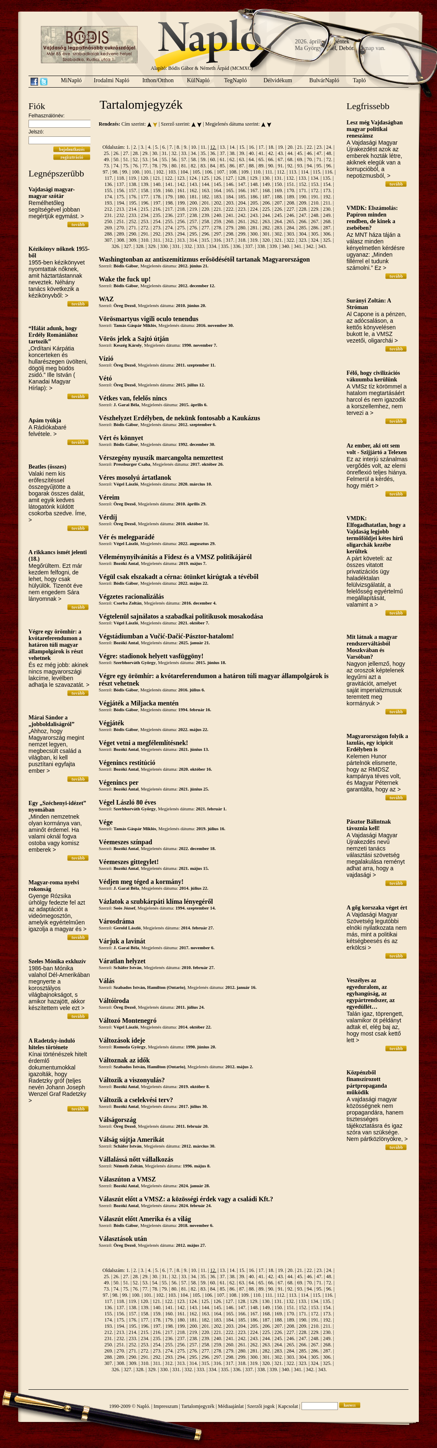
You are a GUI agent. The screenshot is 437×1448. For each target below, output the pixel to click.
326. (116, 246)
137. (120, 184)
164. (218, 190)
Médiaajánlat (231, 1406)
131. (278, 178)
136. (108, 184)
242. (242, 215)
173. (327, 190)
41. (262, 153)
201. (206, 203)
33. (184, 153)
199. (181, 203)
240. (218, 215)
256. (181, 221)
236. (169, 215)
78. (155, 166)
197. (157, 203)
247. (303, 215)
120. (144, 178)
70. (310, 159)
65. (262, 159)
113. (293, 172)
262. (254, 221)
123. (181, 178)
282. (266, 228)
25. (107, 153)
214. (132, 209)
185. (242, 197)
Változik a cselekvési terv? (136, 1099)
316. (218, 240)
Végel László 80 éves (127, 802)
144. (206, 184)
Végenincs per (118, 782)
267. (315, 221)
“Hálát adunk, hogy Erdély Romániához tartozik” (53, 335)
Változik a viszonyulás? (132, 1080)
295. (193, 234)
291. (145, 234)
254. (157, 221)
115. (317, 172)
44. (290, 153)
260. (230, 221)
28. (136, 153)
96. (329, 166)
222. (230, 209)
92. (290, 166)
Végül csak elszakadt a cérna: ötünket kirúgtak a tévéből (179, 576)
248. (315, 215)
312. (169, 240)
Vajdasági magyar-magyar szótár (51, 192)
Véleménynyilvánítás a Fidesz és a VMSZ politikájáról (175, 556)
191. (315, 197)
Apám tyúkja (44, 420)
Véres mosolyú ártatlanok (135, 477)
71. (319, 159)
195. (133, 203)
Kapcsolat (288, 1406)
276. (193, 228)
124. (193, 178)
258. (206, 221)
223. (242, 209)
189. (291, 197)
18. (271, 147)
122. (169, 178)
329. (152, 246)
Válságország (117, 1119)
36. (213, 153)
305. (315, 234)
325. (327, 240)
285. (303, 228)
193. (108, 203)
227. (291, 209)
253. (145, 221)
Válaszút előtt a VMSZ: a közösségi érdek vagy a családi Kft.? (186, 1199)
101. (148, 172)
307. (108, 240)
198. (169, 203)
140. (157, 184)
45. (300, 153)
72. (329, 159)
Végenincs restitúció (127, 762)
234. (145, 215)
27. (126, 153)
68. (290, 159)
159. (157, 190)
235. (157, 215)
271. (132, 228)
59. (203, 159)
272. (145, 228)
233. (132, 215)
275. (181, 228)
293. (169, 234)
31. (165, 153)
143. (193, 184)
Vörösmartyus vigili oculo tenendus (148, 318)
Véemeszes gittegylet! (129, 861)
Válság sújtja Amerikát (131, 1139)
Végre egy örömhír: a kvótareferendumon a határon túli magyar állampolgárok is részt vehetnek (55, 645)
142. (181, 184)
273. (157, 228)
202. (218, 203)
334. (213, 246)
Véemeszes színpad (125, 841)
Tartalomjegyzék (197, 1406)
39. (242, 153)
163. (206, 190)
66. (271, 159)
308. (120, 240)
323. (303, 240)
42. (271, 153)
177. (145, 197)
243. (254, 215)
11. (204, 147)
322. (291, 240)
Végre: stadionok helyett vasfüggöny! (151, 656)
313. (181, 240)
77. (145, 166)
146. (230, 184)
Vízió (106, 358)
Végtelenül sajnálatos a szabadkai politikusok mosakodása (181, 616)
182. (206, 197)
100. (136, 172)
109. (245, 172)
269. (108, 228)
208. (291, 203)
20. (290, 147)
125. (205, 178)
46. (310, 153)
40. (252, 153)
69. (300, 159)
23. (319, 147)
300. (254, 234)
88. (252, 166)
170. (291, 190)
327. (128, 246)
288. (108, 234)
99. (125, 172)
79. (165, 166)
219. (193, 209)
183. (218, 197)
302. (278, 234)
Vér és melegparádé (126, 537)
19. (281, 147)
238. (193, 215)
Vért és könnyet (121, 437)
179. (169, 197)
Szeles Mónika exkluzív (57, 961)
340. (286, 246)
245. (278, 215)
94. (310, 166)
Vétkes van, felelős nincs (133, 398)
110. (257, 172)
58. (194, 159)
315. (206, 240)
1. (128, 147)
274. (169, 228)
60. (213, 159)
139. (145, 184)
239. (206, 215)
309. (133, 240)
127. (230, 178)
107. (221, 172)
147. (242, 184)
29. (145, 153)
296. (206, 234)
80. (174, 166)
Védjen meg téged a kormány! (141, 881)
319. (254, 240)
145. (218, 184)
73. (107, 166)
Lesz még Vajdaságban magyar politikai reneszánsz (375, 129)
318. (242, 240)
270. (120, 228)
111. (269, 172)
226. (278, 209)
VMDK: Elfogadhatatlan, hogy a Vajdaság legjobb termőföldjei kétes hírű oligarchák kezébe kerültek (376, 535)
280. (242, 228)
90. (271, 166)
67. (281, 159)
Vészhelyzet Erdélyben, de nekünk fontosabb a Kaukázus (179, 418)
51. (126, 159)
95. (319, 166)
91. (281, 166)
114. (305, 172)
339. (273, 246)
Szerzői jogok (261, 1406)
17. (262, 147)
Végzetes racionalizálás (131, 596)
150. (278, 184)
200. (194, 203)
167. (254, 190)
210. (315, 203)
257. (193, 221)
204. (242, 203)
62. (232, 159)
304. (303, 234)
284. (291, 228)
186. (254, 197)
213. (120, 209)
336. (237, 246)
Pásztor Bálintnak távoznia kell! (369, 825)
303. (291, 234)
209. (303, 203)
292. (157, 234)
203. (230, 203)
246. (291, 215)
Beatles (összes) (47, 467)
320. (266, 240)
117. (108, 178)
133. (302, 178)
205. (254, 203)
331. (176, 246)
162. (193, 190)
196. (145, 203)
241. (230, 215)
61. (223, 159)
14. (233, 147)
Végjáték (111, 722)
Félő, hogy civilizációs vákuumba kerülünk (373, 376)
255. (169, 221)
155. (108, 190)
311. (157, 240)
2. (135, 147)
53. (145, 159)
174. (108, 197)
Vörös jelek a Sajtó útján (134, 338)
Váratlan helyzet (122, 961)
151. (291, 184)
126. (218, 178)
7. (171, 147)
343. (322, 246)
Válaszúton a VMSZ (127, 1179)
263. (266, 221)
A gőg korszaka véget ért (377, 908)
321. (278, 240)
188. (278, 197)
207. (279, 203)
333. (201, 246)
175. (120, 197)
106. (208, 172)
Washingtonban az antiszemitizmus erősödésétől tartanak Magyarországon (204, 259)
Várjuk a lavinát (122, 941)
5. (157, 147)
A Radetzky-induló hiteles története (51, 1044)
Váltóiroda (114, 1000)
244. (266, 215)
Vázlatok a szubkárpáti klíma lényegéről (156, 901)
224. (254, 209)
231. (108, 215)
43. (281, 153)
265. (291, 221)
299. (242, 234)
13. (223, 147)
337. (249, 246)
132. (290, 178)
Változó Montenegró (128, 1020)
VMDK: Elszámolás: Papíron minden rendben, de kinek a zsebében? (372, 218)
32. (174, 153)
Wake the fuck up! (125, 279)
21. (300, 147)
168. (266, 190)
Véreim (109, 497)
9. (186, 147)
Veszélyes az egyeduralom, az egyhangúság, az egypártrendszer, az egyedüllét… (371, 993)
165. (230, 190)
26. (117, 153)
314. (193, 240)
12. (213, 147)
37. (223, 153)
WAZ (106, 298)
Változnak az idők (124, 1060)
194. (120, 203)
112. (281, 172)
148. (254, 184)
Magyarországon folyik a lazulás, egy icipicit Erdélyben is (377, 743)
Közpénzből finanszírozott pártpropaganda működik (367, 1082)
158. (145, 190)
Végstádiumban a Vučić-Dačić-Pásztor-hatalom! (166, 636)
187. (266, 197)
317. (230, 240)
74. (117, 166)
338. (261, 246)
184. (230, 197)
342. (310, 246)
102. (160, 172)
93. (300, 166)
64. (252, 159)
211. (327, 203)
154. (327, 184)
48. (329, 153)
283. (278, 228)
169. (278, 190)
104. (184, 172)
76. (136, 166)
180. (181, 197)
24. (329, 147)
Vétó (105, 378)
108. (233, 172)
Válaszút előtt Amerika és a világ (145, 1218)
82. (194, 166)
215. (145, 209)
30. (155, 153)
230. (327, 209)
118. (120, 178)
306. (327, 234)
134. (315, 178)
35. (203, 153)
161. (181, 190)
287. (327, 228)
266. (303, 221)
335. (225, 246)
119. (132, 178)
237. (181, 215)
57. (184, 159)
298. (230, 234)
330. (164, 246)
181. (193, 197)
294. (181, 234)
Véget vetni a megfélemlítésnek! (143, 742)
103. (172, 172)
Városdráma (116, 921)
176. (132, 197)
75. (126, 166)
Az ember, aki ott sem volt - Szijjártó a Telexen (376, 449)
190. (303, 197)
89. (262, 166)
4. (150, 147)
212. (108, 209)
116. (329, 172)
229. (315, 209)
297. (218, 234)
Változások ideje (122, 1040)
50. (117, 159)
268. (327, 221)
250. (108, 221)
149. (266, 184)
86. (232, 166)
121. (157, 178)
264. (278, 221)
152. (303, 184)
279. (230, 228)
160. (169, 190)
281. (254, 228)
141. (169, 184)
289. (120, 234)
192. (327, 197)
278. (218, 228)
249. (327, 215)
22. (310, 147)
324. (315, 240)
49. (107, 159)
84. (213, 166)
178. (157, 197)
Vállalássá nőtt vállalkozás (136, 1159)
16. (252, 147)
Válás (106, 980)
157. (132, 190)
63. (242, 159)
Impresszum (166, 1406)
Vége (106, 822)
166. (242, 190)
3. (142, 147)
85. (223, 166)
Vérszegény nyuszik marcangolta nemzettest (161, 457)
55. (165, 159)
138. (132, 184)
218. (181, 209)
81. (184, 166)
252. (132, 221)
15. (242, 147)
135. (327, 178)
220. (206, 209)
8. (178, 147)
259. (218, 221)
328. (140, 246)
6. (164, 147)
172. (315, 190)
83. (203, 166)
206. (266, 203)
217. (169, 209)
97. (106, 172)
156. (120, 190)
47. (319, 153)
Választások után (123, 1238)
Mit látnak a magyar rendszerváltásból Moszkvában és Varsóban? (372, 647)
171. (303, 190)
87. (242, 166)
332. (188, 246)
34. (194, 153)
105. (196, 172)
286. (315, 228)
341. (298, 246)
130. (266, 178)
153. (315, 184)
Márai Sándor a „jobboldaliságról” (51, 720)
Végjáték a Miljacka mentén (138, 703)
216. (157, 209)
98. (115, 172)
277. (206, 228)
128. (242, 178)
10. (194, 147)
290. (132, 234)
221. (218, 209)
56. (174, 159)
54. (155, 159)
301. (266, 234)
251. (120, 221)
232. (120, 215)
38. (232, 153)
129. (254, 178)
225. (266, 209)
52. (136, 159)
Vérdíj (108, 517)
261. (242, 221)
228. (303, 209)
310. (145, 240)
